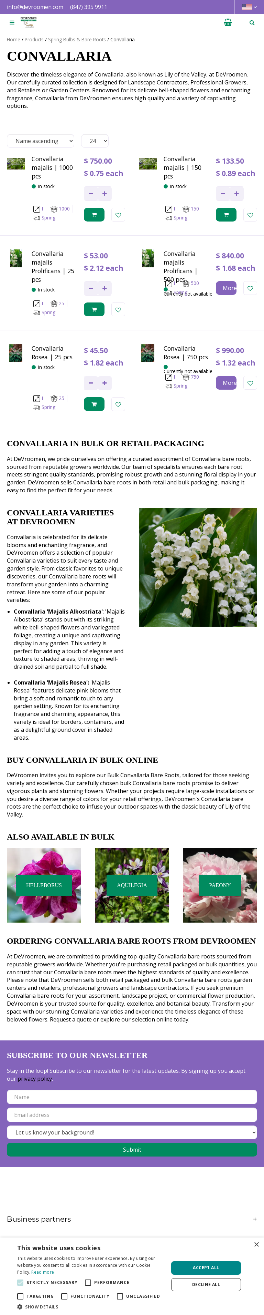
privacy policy (35, 1078)
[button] (90, 1306)
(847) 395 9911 (88, 6)
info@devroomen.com (35, 6)
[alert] (132, 1276)
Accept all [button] (206, 1268)
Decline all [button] (206, 1284)
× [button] (256, 1244)
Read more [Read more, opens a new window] (42, 1272)
